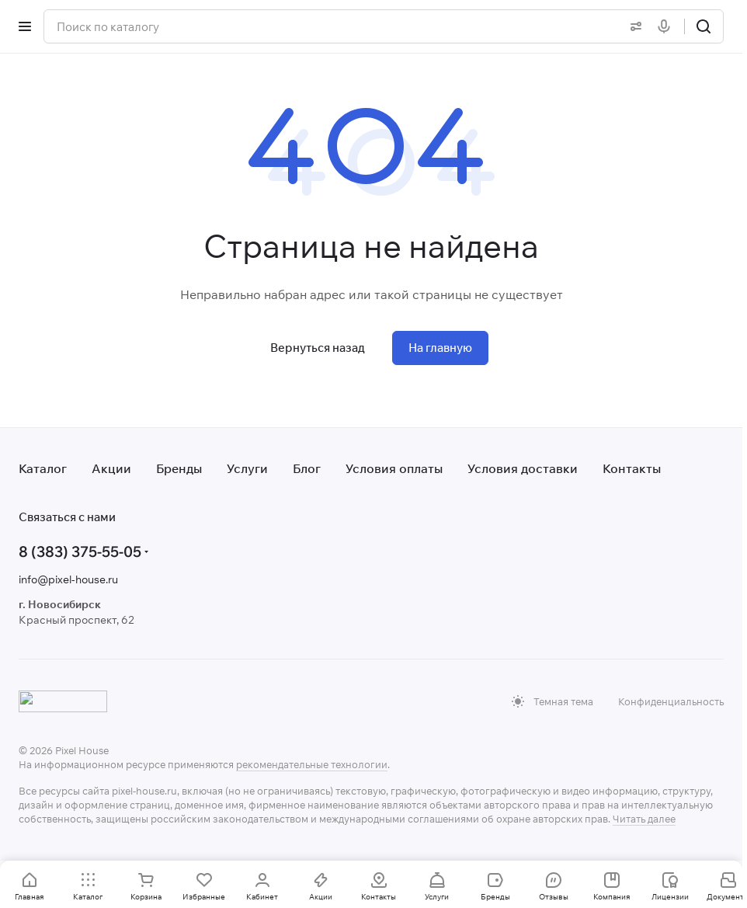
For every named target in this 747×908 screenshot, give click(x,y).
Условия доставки (522, 468)
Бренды (179, 468)
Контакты (632, 468)
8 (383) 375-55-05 (80, 551)
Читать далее (644, 818)
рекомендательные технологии (311, 764)
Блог (307, 468)
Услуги (247, 468)
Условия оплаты (394, 468)
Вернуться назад (317, 347)
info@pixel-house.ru (68, 579)
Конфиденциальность (671, 701)
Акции (111, 468)
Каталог (43, 468)
